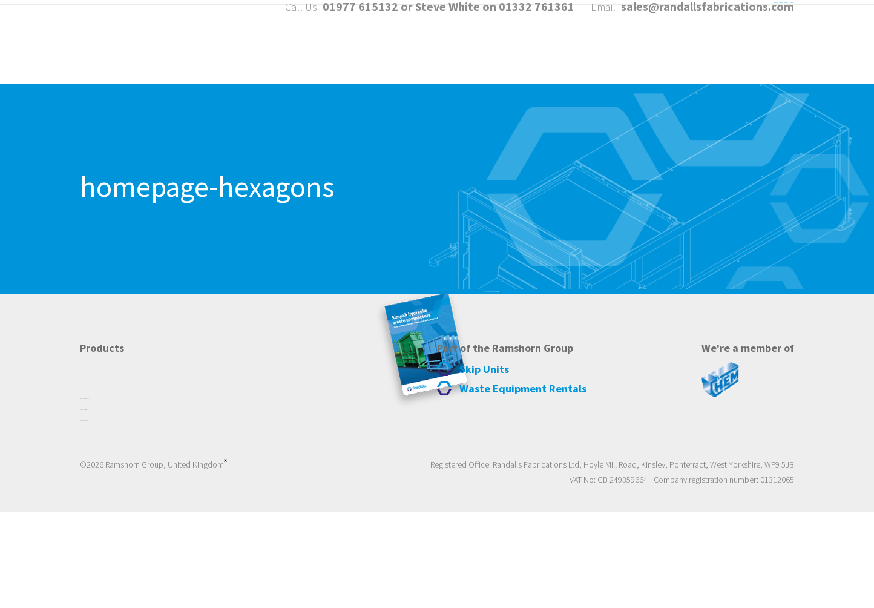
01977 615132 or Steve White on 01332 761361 (448, 17)
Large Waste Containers (129, 513)
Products (607, 53)
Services (683, 53)
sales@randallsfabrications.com (707, 17)
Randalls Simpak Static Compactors (154, 441)
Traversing (102, 470)
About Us (529, 53)
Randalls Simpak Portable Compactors (161, 455)
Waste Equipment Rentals (134, 484)
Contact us (764, 53)
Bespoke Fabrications (124, 499)
